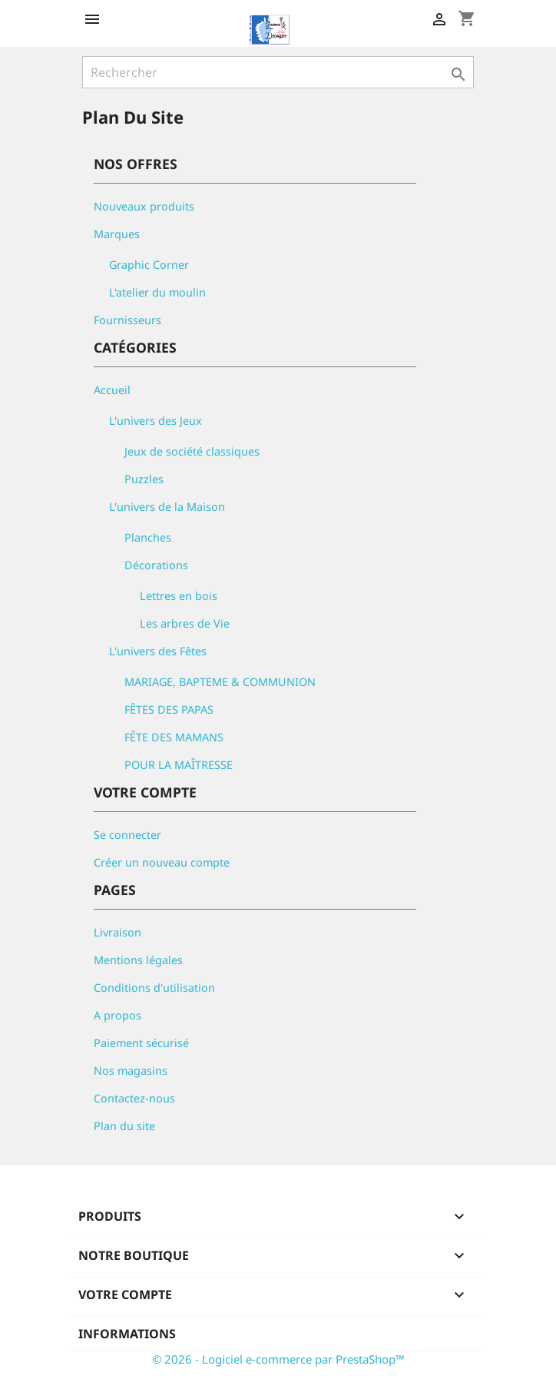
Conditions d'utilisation (154, 987)
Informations (127, 1333)
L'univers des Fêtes (158, 651)
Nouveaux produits (144, 206)
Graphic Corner (149, 264)
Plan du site (124, 1126)
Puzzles (144, 479)
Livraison (117, 932)
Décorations (156, 565)
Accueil (112, 390)
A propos (117, 1015)
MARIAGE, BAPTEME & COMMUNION (220, 682)
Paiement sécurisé (141, 1043)
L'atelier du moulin (157, 292)
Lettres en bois (178, 595)
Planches (147, 537)
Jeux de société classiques (192, 451)
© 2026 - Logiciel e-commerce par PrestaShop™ (278, 1359)
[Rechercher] (278, 72)
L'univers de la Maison (167, 506)
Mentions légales (138, 960)
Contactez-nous (134, 1098)
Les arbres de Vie (185, 623)
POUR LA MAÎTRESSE (178, 764)
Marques (117, 234)
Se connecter (127, 834)
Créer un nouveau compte (162, 862)
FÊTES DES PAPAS (168, 709)
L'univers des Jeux (155, 420)
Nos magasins (130, 1070)
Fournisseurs (127, 320)
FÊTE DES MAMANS (173, 737)
